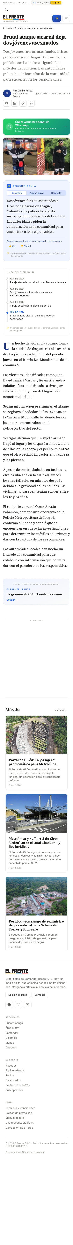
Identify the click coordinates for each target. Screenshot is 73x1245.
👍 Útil (12, 246)
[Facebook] (9, 1091)
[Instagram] (18, 1091)
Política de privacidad (18, 1199)
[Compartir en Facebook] (6, 103)
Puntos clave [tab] (36, 193)
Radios (9, 1162)
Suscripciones (14, 1176)
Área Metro (12, 1114)
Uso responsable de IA (19, 1209)
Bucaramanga (14, 1109)
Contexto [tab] (56, 193)
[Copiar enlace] (22, 103)
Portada (7, 28)
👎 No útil (26, 246)
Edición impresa (17, 1081)
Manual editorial (15, 1204)
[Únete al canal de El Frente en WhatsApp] (36, 126)
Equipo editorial (14, 1157)
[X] (28, 1091)
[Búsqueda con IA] (56, 18)
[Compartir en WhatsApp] (14, 103)
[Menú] (66, 18)
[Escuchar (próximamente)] (31, 103)
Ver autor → (61, 797)
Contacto (39, 1081)
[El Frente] (15, 18)
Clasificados (13, 1167)
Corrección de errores (19, 1214)
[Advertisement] (36, 310)
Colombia (11, 1124)
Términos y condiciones (20, 1194)
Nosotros (11, 1152)
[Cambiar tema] (6, 10)
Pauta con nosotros (17, 1172)
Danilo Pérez (25, 90)
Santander (11, 1119)
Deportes (11, 1134)
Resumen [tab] (16, 193)
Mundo (9, 1129)
